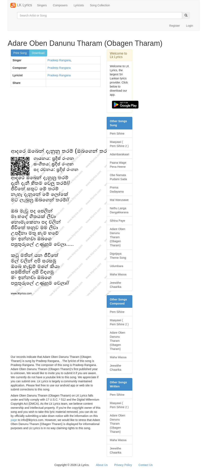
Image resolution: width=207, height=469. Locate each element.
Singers (42, 5)
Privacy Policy (123, 465)
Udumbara (116, 266)
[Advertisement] (56, 119)
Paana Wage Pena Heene (118, 164)
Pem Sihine (117, 133)
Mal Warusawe (119, 200)
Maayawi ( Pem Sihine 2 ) (119, 144)
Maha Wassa (118, 274)
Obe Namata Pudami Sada (118, 177)
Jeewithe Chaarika (115, 284)
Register (174, 25)
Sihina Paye (117, 220)
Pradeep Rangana (59, 60)
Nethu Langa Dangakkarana (119, 210)
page (14, 420)
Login (189, 25)
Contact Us (145, 465)
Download (38, 53)
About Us (102, 465)
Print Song (20, 53)
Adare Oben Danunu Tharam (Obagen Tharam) (117, 237)
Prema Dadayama (117, 189)
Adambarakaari (119, 154)
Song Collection (100, 5)
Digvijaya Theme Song (118, 255)
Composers (60, 5)
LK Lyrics (21, 5)
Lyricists (79, 5)
